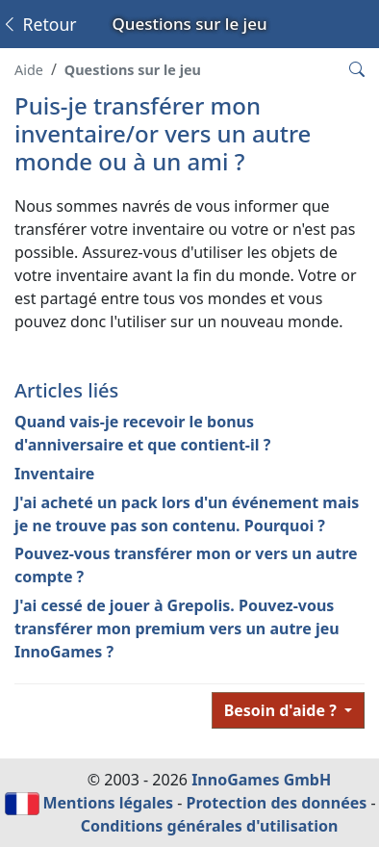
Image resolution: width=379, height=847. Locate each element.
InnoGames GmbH (261, 779)
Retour (39, 24)
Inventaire (54, 473)
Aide (28, 70)
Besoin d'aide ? (282, 710)
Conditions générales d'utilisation (210, 825)
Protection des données (277, 802)
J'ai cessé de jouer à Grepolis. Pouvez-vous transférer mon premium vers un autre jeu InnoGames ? (177, 628)
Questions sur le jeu (132, 70)
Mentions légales (107, 802)
